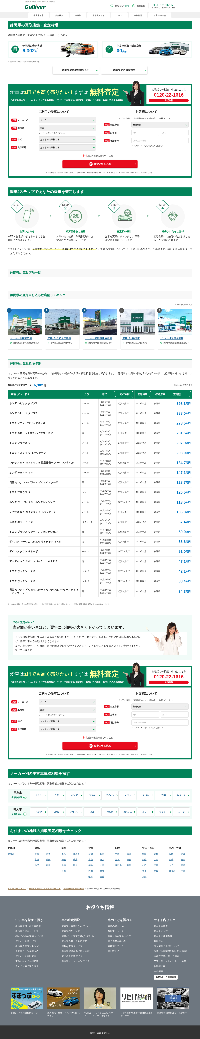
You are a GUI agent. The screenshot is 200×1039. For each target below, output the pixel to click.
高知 (144, 876)
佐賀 (183, 854)
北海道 (11, 854)
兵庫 (129, 865)
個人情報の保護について (166, 946)
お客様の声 (159, 966)
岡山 (144, 859)
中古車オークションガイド (75, 961)
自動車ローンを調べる (26, 951)
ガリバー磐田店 (131, 338)
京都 (129, 854)
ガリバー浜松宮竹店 (21, 338)
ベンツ (38, 812)
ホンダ (74, 795)
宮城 (37, 859)
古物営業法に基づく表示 (166, 956)
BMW (56, 812)
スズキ (92, 795)
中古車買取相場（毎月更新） (77, 951)
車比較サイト (115, 951)
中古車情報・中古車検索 (28, 926)
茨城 (64, 871)
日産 (56, 795)
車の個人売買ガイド (72, 956)
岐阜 (90, 876)
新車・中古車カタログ (119, 936)
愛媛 (156, 871)
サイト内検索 (161, 926)
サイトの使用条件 (163, 936)
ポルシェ (128, 812)
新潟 (90, 854)
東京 (64, 854)
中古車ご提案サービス (26, 931)
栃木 (75, 865)
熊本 (183, 859)
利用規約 (158, 941)
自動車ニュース (116, 931)
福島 (48, 865)
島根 (156, 854)
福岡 (171, 854)
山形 (37, 865)
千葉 (75, 859)
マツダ (128, 795)
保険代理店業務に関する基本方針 (171, 951)
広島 (156, 859)
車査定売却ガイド (71, 931)
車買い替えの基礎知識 (26, 961)
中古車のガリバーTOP (17, 889)
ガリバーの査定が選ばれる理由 (78, 936)
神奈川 (76, 854)
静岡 (90, 871)
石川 (102, 859)
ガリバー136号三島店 (59, 338)
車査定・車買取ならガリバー (77, 926)
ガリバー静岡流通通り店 (98, 338)
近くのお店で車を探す (26, 966)
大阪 (117, 854)
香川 (144, 871)
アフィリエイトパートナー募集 (170, 961)
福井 (90, 865)
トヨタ (38, 795)
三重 (102, 876)
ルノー (145, 812)
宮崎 (183, 865)
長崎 (171, 859)
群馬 (64, 865)
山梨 (102, 865)
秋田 (48, 859)
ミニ (92, 812)
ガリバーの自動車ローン (28, 956)
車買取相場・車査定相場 (73, 889)
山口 (144, 865)
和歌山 (118, 865)
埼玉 (64, 859)
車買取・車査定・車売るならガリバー (44, 889)
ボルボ (110, 812)
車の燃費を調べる (117, 941)
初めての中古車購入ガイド (29, 936)
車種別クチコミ (116, 946)
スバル (145, 795)
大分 (171, 865)
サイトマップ (161, 931)
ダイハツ (110, 795)
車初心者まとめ (116, 926)
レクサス (181, 795)
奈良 (129, 859)
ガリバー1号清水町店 (171, 338)
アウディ (74, 812)
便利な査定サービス (72, 946)
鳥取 (144, 854)
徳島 (156, 865)
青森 (37, 854)
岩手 (48, 854)
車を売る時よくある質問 (74, 941)
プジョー (163, 812)
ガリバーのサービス (25, 941)
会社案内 (158, 971)
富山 (90, 859)
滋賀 (117, 859)
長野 (102, 854)
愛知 (102, 871)
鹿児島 (172, 871)
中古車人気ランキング (26, 946)
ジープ (181, 812)
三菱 (163, 795)
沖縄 (183, 871)
